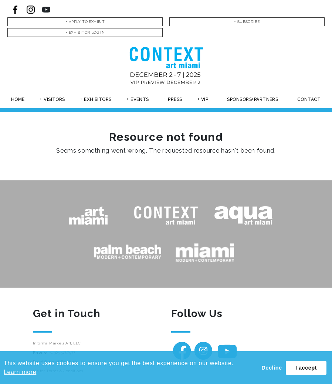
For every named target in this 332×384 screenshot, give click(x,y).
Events (140, 99)
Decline (271, 368)
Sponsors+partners (252, 99)
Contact (309, 99)
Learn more (20, 372)
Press (175, 99)
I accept (306, 368)
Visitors (54, 99)
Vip (204, 99)
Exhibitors (98, 99)
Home (18, 99)
